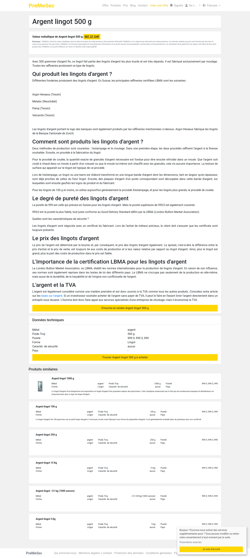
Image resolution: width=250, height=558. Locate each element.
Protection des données (128, 553)
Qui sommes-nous (65, 553)
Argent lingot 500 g (62, 22)
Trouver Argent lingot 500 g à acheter (125, 357)
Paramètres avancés (191, 542)
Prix (125, 5)
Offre (105, 5)
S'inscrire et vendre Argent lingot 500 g (125, 308)
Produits (116, 5)
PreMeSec (41, 5)
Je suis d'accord (211, 549)
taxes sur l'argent (51, 295)
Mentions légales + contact (95, 553)
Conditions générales (159, 553)
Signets (176, 5)
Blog (133, 5)
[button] (193, 5)
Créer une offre (159, 5)
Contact (143, 5)
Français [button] (210, 5)
